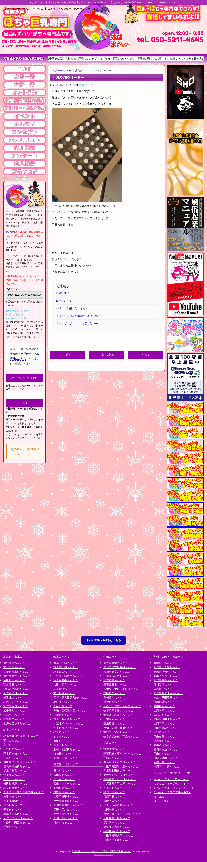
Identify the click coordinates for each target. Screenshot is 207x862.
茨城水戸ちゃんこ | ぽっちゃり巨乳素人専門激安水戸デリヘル (101, 851)
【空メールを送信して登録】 (25, 377)
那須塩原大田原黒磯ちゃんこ (70, 697)
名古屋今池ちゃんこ (116, 663)
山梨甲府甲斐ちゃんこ (66, 796)
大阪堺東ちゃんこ (114, 801)
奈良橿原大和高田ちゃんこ (120, 762)
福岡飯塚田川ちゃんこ (167, 719)
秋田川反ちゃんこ (14, 680)
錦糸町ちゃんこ (12, 805)
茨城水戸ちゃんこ (14, 749)
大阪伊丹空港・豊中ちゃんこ (121, 766)
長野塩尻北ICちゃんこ (66, 809)
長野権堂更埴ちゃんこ (66, 801)
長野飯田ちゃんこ (64, 792)
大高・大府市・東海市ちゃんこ (122, 706)
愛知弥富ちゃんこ (114, 680)
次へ (145, 355)
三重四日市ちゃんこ (116, 684)
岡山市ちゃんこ (163, 753)
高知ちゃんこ (162, 732)
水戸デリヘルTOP (62, 70)
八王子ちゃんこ (62, 745)
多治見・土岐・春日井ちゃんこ (122, 689)
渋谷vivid (159, 796)
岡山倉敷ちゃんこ (164, 736)
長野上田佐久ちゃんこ (66, 814)
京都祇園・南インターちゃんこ (122, 753)
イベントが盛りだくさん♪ (71, 308)
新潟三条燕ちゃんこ (65, 818)
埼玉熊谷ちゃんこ (14, 775)
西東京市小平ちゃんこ (66, 728)
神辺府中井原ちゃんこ (167, 766)
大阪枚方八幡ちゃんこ (117, 818)
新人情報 (10, 231)
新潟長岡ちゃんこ (64, 788)
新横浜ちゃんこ (62, 706)
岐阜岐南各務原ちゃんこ (118, 710)
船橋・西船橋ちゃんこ (66, 749)
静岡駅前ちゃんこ (114, 693)
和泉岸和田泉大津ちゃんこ (120, 770)
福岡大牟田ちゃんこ (166, 758)
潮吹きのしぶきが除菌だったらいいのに (80, 316)
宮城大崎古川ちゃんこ (16, 676)
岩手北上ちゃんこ (14, 697)
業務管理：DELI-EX (103, 854)
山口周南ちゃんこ (164, 710)
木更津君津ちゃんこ (15, 801)
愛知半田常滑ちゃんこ (117, 732)
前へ (67, 355)
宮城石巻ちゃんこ (14, 667)
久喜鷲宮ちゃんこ (64, 689)
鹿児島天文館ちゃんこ (167, 667)
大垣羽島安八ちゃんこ (117, 671)
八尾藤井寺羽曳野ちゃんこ (120, 783)
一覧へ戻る (106, 355)
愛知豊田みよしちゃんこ (118, 715)
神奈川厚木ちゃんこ (15, 788)
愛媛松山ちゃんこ (164, 663)
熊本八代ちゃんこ (164, 745)
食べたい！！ (64, 300)
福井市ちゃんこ (62, 822)
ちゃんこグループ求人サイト (171, 783)
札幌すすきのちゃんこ (16, 702)
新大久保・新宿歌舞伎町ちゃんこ (23, 792)
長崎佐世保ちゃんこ (166, 671)
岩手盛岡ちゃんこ (14, 710)
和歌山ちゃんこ (113, 757)
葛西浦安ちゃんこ (64, 702)
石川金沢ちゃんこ (64, 779)
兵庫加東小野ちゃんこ (117, 831)
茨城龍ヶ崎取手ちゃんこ (68, 676)
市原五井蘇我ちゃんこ (66, 719)
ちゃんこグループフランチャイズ (174, 788)
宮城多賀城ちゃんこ (15, 706)
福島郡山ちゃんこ (14, 715)
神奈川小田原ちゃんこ (16, 822)
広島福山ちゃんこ (164, 689)
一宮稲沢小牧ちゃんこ (117, 676)
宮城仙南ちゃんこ (14, 663)
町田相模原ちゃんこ (15, 783)
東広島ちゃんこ (163, 740)
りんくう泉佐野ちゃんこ (118, 805)
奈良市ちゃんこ (113, 788)
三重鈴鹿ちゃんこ (114, 723)
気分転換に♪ (63, 293)
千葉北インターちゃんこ (68, 723)
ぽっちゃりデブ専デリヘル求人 (172, 792)
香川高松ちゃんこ (164, 684)
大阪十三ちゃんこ (114, 809)
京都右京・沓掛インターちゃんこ (124, 814)
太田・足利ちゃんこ (65, 684)
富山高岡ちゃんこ (64, 775)
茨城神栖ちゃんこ (64, 693)
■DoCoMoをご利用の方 (18, 311)
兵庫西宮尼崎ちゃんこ (117, 840)
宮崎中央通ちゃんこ (166, 749)
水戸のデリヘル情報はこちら (103, 640)
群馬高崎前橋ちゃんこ (16, 766)
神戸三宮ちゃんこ (114, 792)
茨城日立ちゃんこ (64, 753)
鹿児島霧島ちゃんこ (166, 680)
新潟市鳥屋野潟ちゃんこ (68, 805)
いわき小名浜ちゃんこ (16, 689)
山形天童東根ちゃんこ (16, 671)
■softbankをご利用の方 (18, 318)
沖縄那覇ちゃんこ (164, 706)
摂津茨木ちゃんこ (114, 822)
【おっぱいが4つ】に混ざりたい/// (77, 323)
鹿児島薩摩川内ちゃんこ (168, 693)
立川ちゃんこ (11, 745)
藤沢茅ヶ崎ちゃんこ (65, 667)
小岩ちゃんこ (61, 732)
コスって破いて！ (164, 801)
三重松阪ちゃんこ (114, 719)
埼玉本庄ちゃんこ (14, 796)
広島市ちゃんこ (163, 715)
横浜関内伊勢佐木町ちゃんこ (20, 736)
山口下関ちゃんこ (164, 723)
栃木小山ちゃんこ (14, 779)
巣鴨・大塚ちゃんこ (65, 758)
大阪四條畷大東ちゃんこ (118, 835)
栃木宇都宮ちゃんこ (15, 770)
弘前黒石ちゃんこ (14, 684)
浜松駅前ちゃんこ (114, 702)
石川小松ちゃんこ (64, 770)
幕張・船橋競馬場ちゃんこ (69, 710)
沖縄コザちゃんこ (164, 762)
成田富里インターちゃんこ (19, 762)
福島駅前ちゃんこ (14, 719)
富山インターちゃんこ (66, 783)
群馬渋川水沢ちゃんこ (16, 814)
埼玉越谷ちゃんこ (64, 671)
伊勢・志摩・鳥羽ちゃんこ (120, 728)
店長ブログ (81, 70)
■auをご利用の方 (15, 314)
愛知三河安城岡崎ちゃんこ (120, 667)
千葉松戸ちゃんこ (14, 826)
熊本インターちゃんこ (167, 676)
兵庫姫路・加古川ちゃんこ (120, 779)
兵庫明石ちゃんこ (114, 796)
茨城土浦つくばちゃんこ (18, 818)
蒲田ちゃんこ (61, 740)
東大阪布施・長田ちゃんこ (120, 775)
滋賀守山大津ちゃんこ (117, 826)
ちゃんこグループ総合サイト (171, 779)
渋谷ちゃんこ (61, 736)
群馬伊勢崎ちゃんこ (65, 663)
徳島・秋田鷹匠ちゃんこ (168, 697)
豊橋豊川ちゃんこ (114, 697)
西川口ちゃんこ (12, 740)
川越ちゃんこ (11, 757)
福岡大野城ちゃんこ (166, 728)
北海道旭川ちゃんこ (15, 693)
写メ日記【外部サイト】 (18, 177)
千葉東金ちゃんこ (14, 809)
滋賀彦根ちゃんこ (114, 749)
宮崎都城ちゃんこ (164, 702)
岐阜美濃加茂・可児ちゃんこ (121, 736)
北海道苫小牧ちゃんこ (16, 723)
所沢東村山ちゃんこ (65, 680)
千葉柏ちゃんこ (62, 715)
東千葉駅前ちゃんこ (15, 753)
